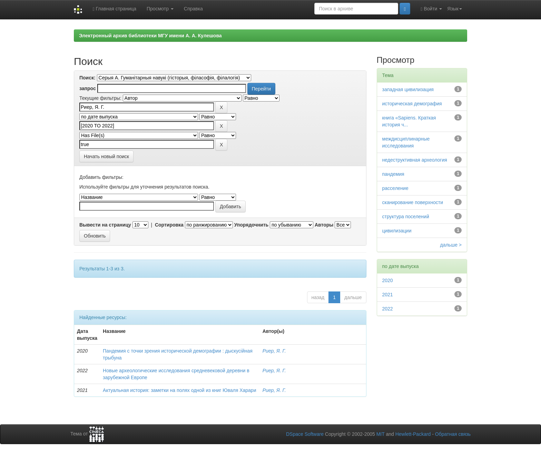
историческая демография (412, 103)
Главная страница (114, 9)
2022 (387, 308)
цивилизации (397, 230)
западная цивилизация (408, 89)
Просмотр (160, 8)
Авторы (324, 225)
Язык (454, 8)
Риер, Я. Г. (274, 351)
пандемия (393, 174)
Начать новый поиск (106, 156)
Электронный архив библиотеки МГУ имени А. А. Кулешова (150, 35)
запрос (87, 88)
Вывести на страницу (105, 225)
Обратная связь (453, 434)
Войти (431, 9)
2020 (387, 280)
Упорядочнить (251, 225)
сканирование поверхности (412, 202)
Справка (193, 8)
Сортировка (169, 225)
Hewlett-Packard (413, 434)
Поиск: (87, 77)
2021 (387, 294)
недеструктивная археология (414, 160)
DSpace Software (305, 434)
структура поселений (405, 216)
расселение (395, 188)
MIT (380, 434)
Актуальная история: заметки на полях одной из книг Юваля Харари (179, 390)
